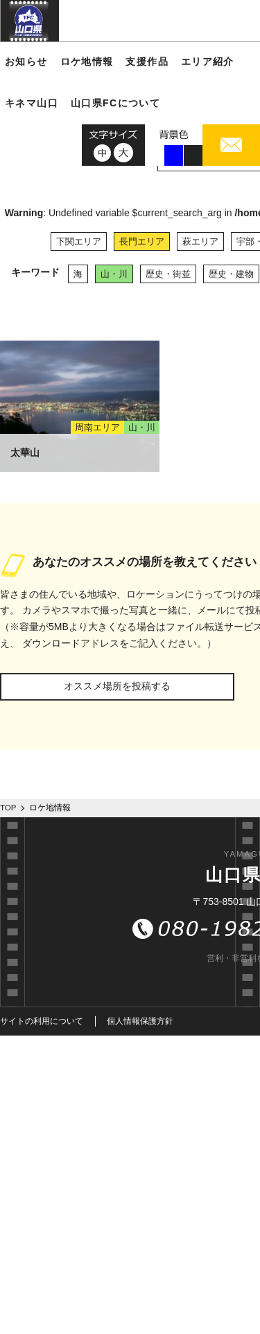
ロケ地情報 (87, 61)
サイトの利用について (41, 1021)
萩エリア (200, 241)
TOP (8, 807)
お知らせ (26, 61)
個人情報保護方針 (140, 1021)
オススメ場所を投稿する (117, 686)
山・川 (114, 274)
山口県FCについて (115, 102)
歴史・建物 (231, 274)
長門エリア (141, 241)
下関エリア (78, 241)
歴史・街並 (168, 274)
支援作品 (146, 61)
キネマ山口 (31, 102)
